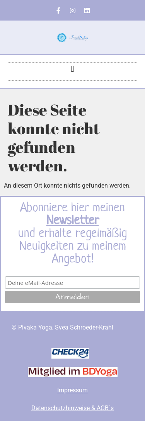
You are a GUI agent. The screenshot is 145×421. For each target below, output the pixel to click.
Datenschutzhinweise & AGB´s (72, 408)
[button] (72, 69)
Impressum (72, 390)
